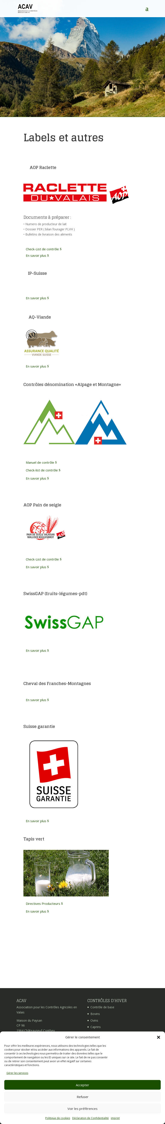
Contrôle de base (102, 1007)
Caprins (95, 1027)
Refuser (83, 1097)
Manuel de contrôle (40, 462)
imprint (115, 1118)
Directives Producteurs (43, 903)
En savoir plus (36, 255)
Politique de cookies (57, 1118)
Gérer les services (17, 1073)
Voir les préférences (82, 1108)
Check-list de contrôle (42, 470)
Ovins (94, 1020)
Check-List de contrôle (42, 249)
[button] (158, 1037)
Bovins (95, 1014)
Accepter (82, 1085)
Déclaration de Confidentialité (90, 1118)
